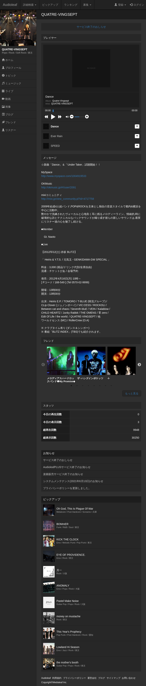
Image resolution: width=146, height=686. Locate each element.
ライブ (7, 91)
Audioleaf (10, 5)
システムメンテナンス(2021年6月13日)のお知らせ (73, 481)
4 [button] (88, 386)
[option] (61, 365)
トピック (9, 75)
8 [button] (111, 386)
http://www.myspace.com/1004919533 (63, 176)
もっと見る (131, 393)
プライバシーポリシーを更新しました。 (67, 488)
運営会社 (92, 678)
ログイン (137, 4)
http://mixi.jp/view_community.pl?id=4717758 (67, 198)
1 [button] (71, 386)
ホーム (7, 60)
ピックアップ (50, 4)
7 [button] (105, 386)
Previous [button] (43, 365)
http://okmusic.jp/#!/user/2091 (58, 187)
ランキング (70, 4)
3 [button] (83, 386)
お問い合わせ (129, 678)
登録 (120, 4)
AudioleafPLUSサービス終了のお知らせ (66, 467)
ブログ (7, 114)
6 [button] (100, 386)
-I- (121, 363)
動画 (6, 98)
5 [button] (94, 386)
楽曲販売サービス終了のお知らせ (63, 474)
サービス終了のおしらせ (91, 26)
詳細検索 (29, 4)
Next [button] (139, 365)
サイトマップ (113, 678)
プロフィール (11, 67)
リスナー (9, 130)
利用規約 (56, 678)
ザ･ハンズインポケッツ (91, 363)
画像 (6, 106)
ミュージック (11, 83)
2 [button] (77, 386)
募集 (87, 4)
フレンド (9, 122)
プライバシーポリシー (74, 678)
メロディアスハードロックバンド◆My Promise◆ (61, 365)
